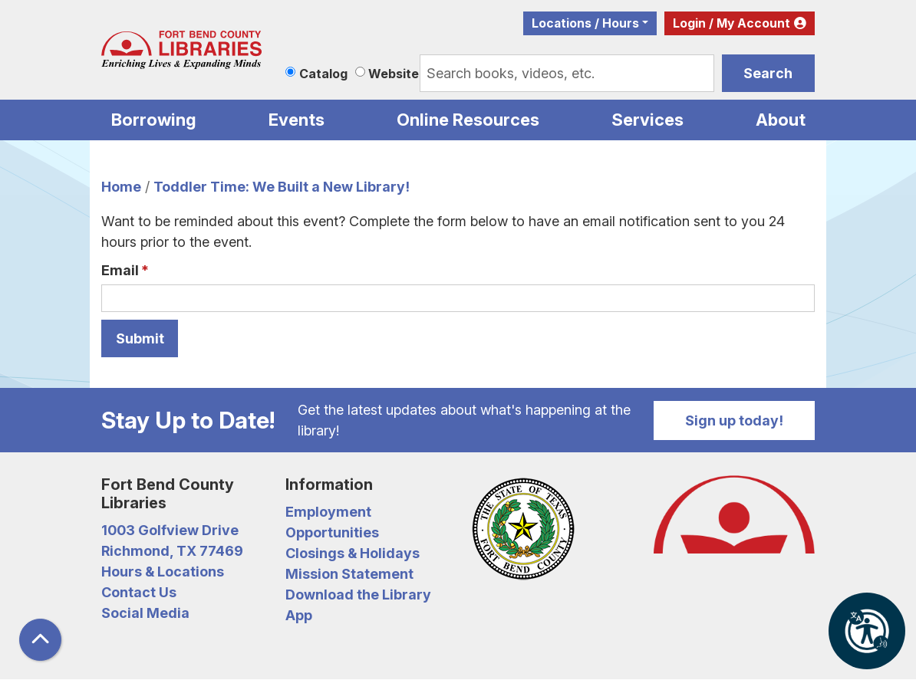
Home (121, 187)
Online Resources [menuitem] (468, 120)
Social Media (145, 613)
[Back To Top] (40, 640)
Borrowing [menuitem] (153, 120)
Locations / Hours (585, 23)
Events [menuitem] (297, 120)
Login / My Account (731, 23)
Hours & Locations (162, 571)
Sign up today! (734, 420)
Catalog (323, 73)
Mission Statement (349, 574)
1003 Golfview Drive (170, 530)
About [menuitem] (781, 120)
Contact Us (138, 592)
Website (393, 73)
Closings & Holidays (352, 553)
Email (120, 270)
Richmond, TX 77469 (172, 551)
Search (767, 73)
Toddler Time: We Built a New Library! (281, 187)
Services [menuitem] (647, 120)
